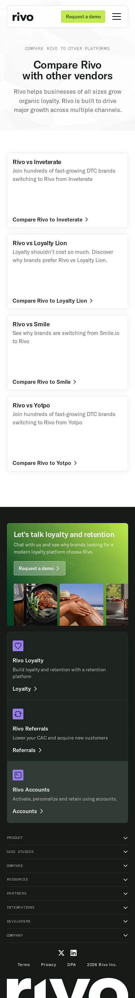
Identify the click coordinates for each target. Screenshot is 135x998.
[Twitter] (61, 953)
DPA (71, 965)
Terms (24, 965)
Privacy (49, 965)
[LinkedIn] (73, 953)
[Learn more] (67, 190)
